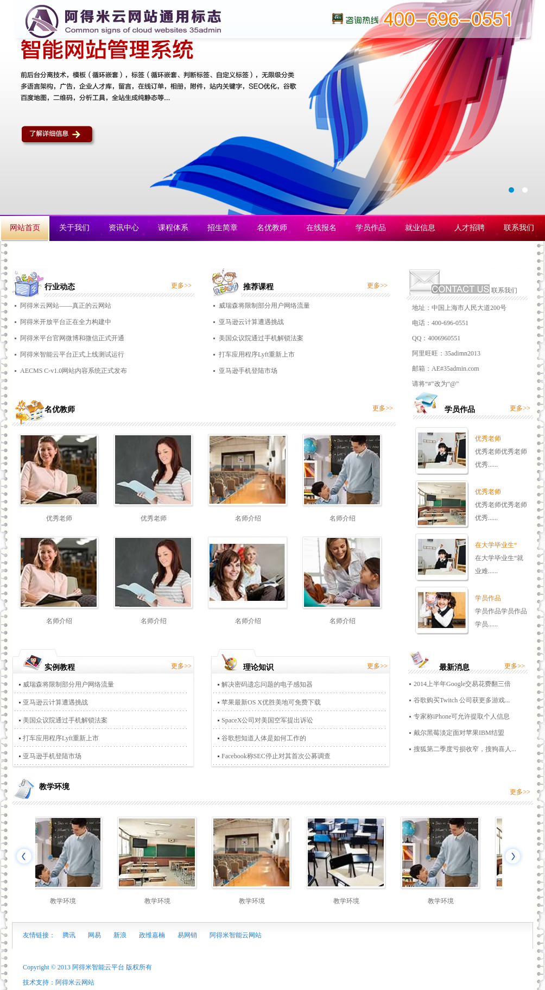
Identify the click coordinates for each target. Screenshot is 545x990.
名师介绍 (248, 518)
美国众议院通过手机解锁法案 (261, 338)
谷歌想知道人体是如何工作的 (263, 738)
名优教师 (272, 228)
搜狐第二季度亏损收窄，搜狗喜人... (465, 749)
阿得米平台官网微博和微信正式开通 (72, 338)
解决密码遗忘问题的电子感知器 (267, 684)
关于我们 (74, 228)
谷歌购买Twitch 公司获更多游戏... (462, 700)
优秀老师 (59, 518)
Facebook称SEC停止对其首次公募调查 (276, 756)
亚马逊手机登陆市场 (248, 371)
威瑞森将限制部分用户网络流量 (264, 305)
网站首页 (25, 228)
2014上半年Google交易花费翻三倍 (462, 684)
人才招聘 (469, 228)
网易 (94, 935)
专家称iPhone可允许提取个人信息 (462, 716)
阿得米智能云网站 (236, 935)
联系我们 (519, 228)
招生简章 (222, 228)
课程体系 (173, 228)
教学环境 (65, 901)
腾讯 (68, 935)
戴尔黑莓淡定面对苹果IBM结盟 (459, 733)
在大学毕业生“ (496, 545)
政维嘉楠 (152, 935)
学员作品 (371, 228)
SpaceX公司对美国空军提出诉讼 (267, 720)
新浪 (119, 935)
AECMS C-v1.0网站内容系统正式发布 (73, 371)
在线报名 (321, 228)
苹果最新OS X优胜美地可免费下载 (271, 702)
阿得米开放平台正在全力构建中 (65, 322)
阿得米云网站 (74, 982)
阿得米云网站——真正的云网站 (65, 305)
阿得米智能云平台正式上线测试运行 (72, 354)
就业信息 (420, 228)
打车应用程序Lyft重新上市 (257, 354)
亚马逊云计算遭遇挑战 (251, 322)
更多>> (181, 285)
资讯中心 (124, 228)
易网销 (187, 935)
